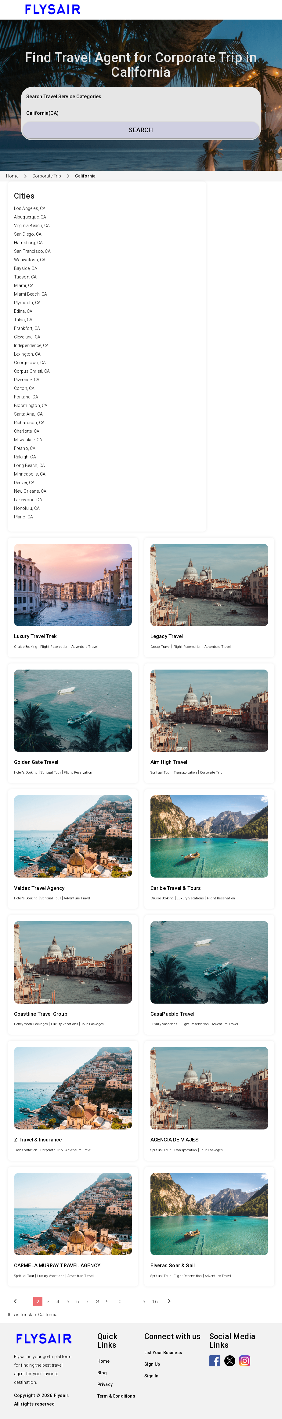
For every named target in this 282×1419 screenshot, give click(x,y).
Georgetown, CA (30, 362)
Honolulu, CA (27, 508)
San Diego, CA (28, 234)
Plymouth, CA (27, 302)
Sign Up (152, 1364)
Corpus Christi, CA (32, 371)
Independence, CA (31, 345)
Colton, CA (24, 388)
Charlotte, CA (27, 431)
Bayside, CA (25, 268)
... (130, 1301)
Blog (102, 1372)
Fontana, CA (26, 396)
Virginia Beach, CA (32, 225)
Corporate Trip (46, 176)
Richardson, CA (29, 422)
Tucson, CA (25, 276)
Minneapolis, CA (30, 474)
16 (154, 1301)
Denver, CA (24, 482)
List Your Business (163, 1352)
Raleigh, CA (25, 456)
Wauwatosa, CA (30, 259)
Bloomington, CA (31, 405)
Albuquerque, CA (30, 217)
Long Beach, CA (29, 465)
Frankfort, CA (27, 328)
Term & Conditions (116, 1396)
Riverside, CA (27, 379)
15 (142, 1301)
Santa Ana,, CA (28, 414)
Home (12, 176)
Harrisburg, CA (28, 242)
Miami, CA (24, 285)
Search (141, 130)
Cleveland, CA (27, 336)
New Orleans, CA (30, 491)
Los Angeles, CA (30, 208)
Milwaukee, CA (28, 439)
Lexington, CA (27, 354)
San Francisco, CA (32, 251)
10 (118, 1301)
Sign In (151, 1375)
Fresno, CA (25, 448)
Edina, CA (23, 311)
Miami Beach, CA (30, 294)
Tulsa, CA (23, 319)
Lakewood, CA (28, 499)
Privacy (105, 1384)
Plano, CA (23, 516)
